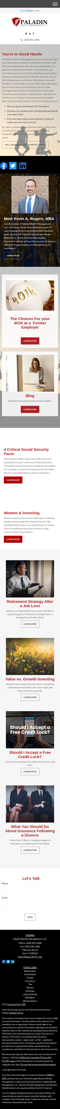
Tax (30, 984)
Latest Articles (30, 994)
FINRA (49, 1074)
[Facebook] (33, 33)
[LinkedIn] (30, 33)
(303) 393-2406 (30, 39)
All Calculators (30, 1000)
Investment (30, 974)
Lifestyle (30, 990)
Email (4, 897)
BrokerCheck (16, 1012)
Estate (30, 977)
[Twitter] (26, 33)
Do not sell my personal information (38, 1064)
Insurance (30, 981)
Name (5, 883)
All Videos (30, 997)
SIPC (4, 1078)
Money (30, 987)
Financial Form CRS (16, 1004)
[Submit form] (30, 917)
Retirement (30, 971)
